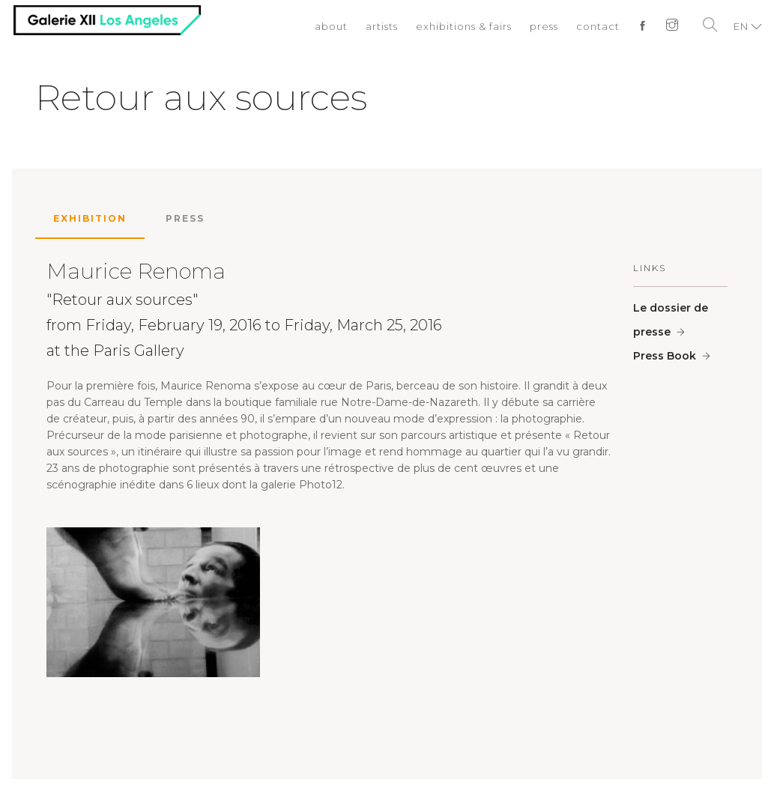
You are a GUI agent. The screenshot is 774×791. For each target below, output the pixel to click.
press (544, 26)
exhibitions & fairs (464, 26)
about (331, 26)
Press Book (664, 356)
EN (741, 26)
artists (382, 26)
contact (598, 26)
